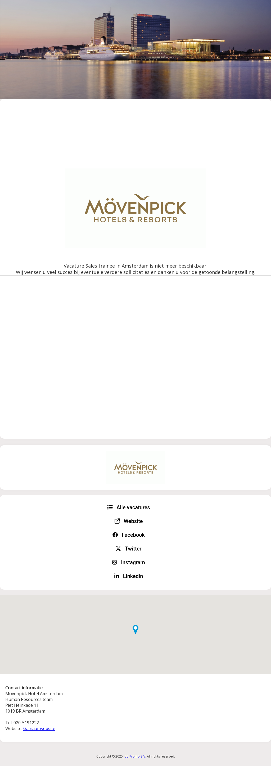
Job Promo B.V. (135, 756)
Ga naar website (39, 728)
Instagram (128, 562)
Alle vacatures (128, 507)
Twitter (128, 548)
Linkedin (128, 576)
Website (129, 521)
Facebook (128, 535)
